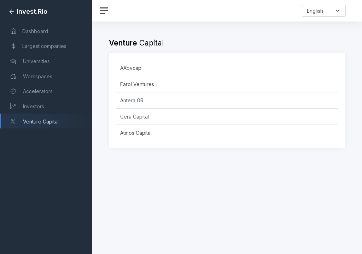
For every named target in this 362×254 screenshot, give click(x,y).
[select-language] (324, 11)
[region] (46, 127)
